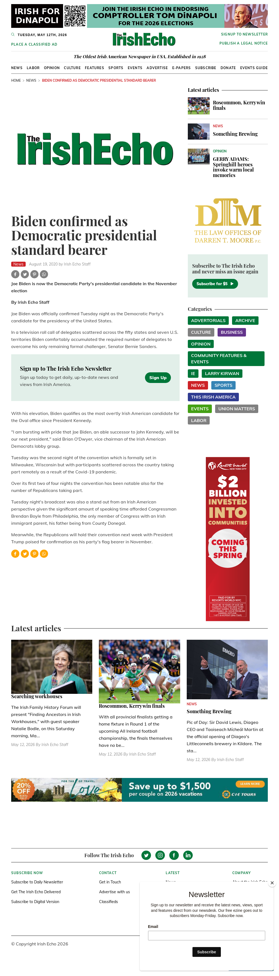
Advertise (157, 68)
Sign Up (158, 377)
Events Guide (254, 68)
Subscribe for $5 (215, 283)
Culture (72, 68)
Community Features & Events (219, 358)
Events (135, 68)
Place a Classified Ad (34, 44)
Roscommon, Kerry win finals (239, 105)
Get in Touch (110, 882)
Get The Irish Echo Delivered (36, 891)
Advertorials (208, 320)
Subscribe (205, 68)
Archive (245, 320)
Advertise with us (114, 891)
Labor (33, 68)
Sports (115, 68)
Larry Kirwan (222, 373)
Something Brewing (235, 134)
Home (16, 80)
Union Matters (236, 408)
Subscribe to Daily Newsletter (37, 882)
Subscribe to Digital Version (35, 901)
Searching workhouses (36, 696)
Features (94, 68)
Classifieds (108, 901)
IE (193, 373)
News (17, 68)
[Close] (272, 883)
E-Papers (181, 68)
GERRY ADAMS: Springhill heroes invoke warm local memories (233, 167)
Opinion (52, 68)
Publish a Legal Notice (243, 43)
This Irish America (213, 397)
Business (232, 332)
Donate (228, 68)
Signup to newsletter (244, 34)
